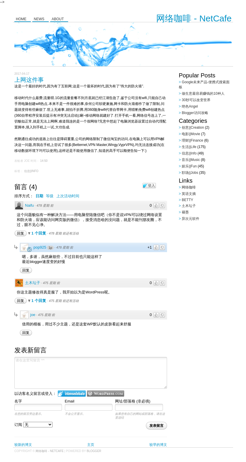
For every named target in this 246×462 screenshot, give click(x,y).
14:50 (44, 160)
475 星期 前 (51, 283)
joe (32, 314)
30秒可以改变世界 (196, 100)
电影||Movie (191, 134)
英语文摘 (189, 194)
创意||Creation (193, 127)
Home (21, 19)
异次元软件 (190, 219)
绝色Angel (190, 106)
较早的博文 (158, 445)
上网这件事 (29, 80)
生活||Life (189, 147)
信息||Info (31, 171)
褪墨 (185, 212)
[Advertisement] (212, 253)
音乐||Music (191, 160)
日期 (39, 196)
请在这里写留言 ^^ (90, 373)
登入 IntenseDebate (72, 393)
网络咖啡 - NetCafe (194, 18)
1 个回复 (39, 233)
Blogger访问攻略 (195, 113)
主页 (90, 445)
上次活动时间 (67, 196)
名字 (18, 401)
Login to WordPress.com (105, 393)
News (39, 19)
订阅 (33, 424)
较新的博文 (23, 445)
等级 (49, 196)
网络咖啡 (189, 187)
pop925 (39, 247)
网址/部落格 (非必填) (132, 401)
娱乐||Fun (189, 166)
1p (50, 247)
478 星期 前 (44, 205)
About (58, 19)
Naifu (29, 205)
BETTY (187, 200)
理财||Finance (192, 140)
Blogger (94, 451)
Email (70, 401)
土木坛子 (32, 283)
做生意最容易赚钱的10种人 (203, 93)
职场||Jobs (190, 173)
